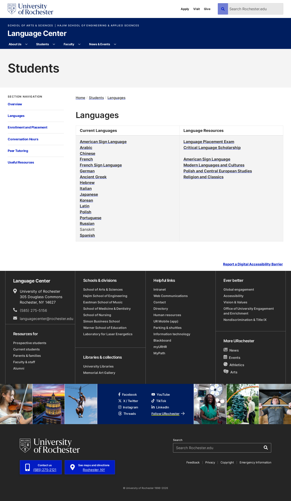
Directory (160, 308)
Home (80, 97)
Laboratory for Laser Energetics (108, 334)
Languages (16, 115)
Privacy (210, 462)
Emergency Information (255, 462)
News (231, 350)
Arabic (86, 147)
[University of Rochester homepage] (30, 9)
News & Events (99, 44)
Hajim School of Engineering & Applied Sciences (98, 25)
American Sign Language (103, 141)
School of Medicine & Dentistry (107, 308)
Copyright (227, 462)
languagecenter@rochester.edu (46, 318)
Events (231, 357)
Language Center (37, 33)
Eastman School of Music (103, 302)
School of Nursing (97, 315)
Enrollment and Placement (27, 127)
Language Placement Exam (208, 141)
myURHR (160, 347)
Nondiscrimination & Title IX (245, 319)
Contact (159, 302)
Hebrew (87, 182)
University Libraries (98, 366)
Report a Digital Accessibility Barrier (253, 264)
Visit (196, 9)
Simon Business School (101, 321)
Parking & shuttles (167, 327)
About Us (15, 44)
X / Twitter (128, 401)
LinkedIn (160, 407)
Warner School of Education (105, 327)
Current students (26, 349)
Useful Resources (21, 162)
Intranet (159, 289)
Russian (87, 223)
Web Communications (170, 296)
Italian (86, 188)
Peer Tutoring (18, 151)
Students (42, 44)
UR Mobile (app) (165, 321)
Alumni (18, 368)
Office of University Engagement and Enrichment (248, 310)
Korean (86, 200)
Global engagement (238, 289)
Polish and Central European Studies (217, 171)
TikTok (158, 401)
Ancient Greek (93, 176)
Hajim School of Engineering (105, 296)
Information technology (171, 334)
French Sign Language (101, 165)
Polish (85, 211)
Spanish (87, 235)
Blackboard (162, 340)
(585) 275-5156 (33, 310)
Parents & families (27, 355)
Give (207, 9)
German (87, 171)
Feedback (193, 462)
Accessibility (233, 296)
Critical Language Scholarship (212, 147)
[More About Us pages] (26, 44)
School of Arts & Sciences (30, 25)
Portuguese (90, 217)
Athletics (233, 364)
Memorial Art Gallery (99, 372)
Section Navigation (25, 96)
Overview (15, 104)
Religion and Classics (203, 176)
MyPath (159, 353)
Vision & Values (235, 302)
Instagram (128, 407)
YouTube (160, 394)
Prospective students (29, 343)
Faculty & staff (24, 362)
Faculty (69, 44)
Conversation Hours (23, 139)
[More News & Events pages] (115, 44)
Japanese (89, 194)
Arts (230, 372)
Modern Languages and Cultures (213, 165)
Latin (84, 206)
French (86, 159)
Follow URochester (168, 413)
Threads (127, 413)
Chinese (87, 153)
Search (177, 440)
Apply (185, 9)
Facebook (127, 394)
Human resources (167, 315)
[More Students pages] (54, 44)
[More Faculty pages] (79, 44)
